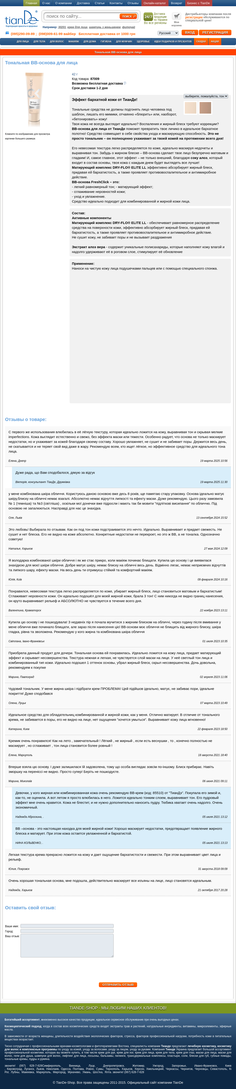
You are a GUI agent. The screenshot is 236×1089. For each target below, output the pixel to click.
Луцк (91, 1065)
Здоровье (143, 41)
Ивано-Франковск (205, 1065)
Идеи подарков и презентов (173, 41)
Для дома (89, 41)
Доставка (83, 3)
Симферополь (51, 1065)
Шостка (97, 1072)
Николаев (52, 1069)
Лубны (15, 1072)
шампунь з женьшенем (105, 27)
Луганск (29, 1069)
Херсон (139, 1069)
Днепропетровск (113, 1065)
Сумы (99, 1069)
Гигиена (106, 41)
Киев (228, 1065)
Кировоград (14, 1069)
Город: (9, 931)
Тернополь (112, 1069)
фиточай (128, 27)
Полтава (78, 1069)
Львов (40, 1069)
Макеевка (27, 1072)
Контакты (115, 3)
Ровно (90, 1069)
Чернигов (187, 1069)
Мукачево (74, 1072)
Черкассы (172, 1069)
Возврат (176, 3)
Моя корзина (176, 22)
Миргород (59, 1072)
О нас (46, 3)
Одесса (66, 1069)
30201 (62, 27)
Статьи (99, 3)
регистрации (194, 17)
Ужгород (158, 1065)
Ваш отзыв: (13, 936)
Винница (74, 1065)
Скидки (201, 41)
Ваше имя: (12, 926)
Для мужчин (124, 41)
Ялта (108, 1072)
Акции (215, 41)
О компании (63, 3)
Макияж (73, 41)
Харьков (127, 1069)
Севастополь (218, 1069)
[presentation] (118, 973)
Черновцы (201, 1069)
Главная (31, 3)
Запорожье (179, 1065)
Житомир (138, 1065)
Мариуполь (43, 1072)
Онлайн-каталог (155, 3)
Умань (87, 1072)
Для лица (23, 41)
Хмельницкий (155, 1069)
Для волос (57, 41)
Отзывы (133, 3)
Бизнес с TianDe (198, 3)
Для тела (39, 41)
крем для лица (78, 27)
